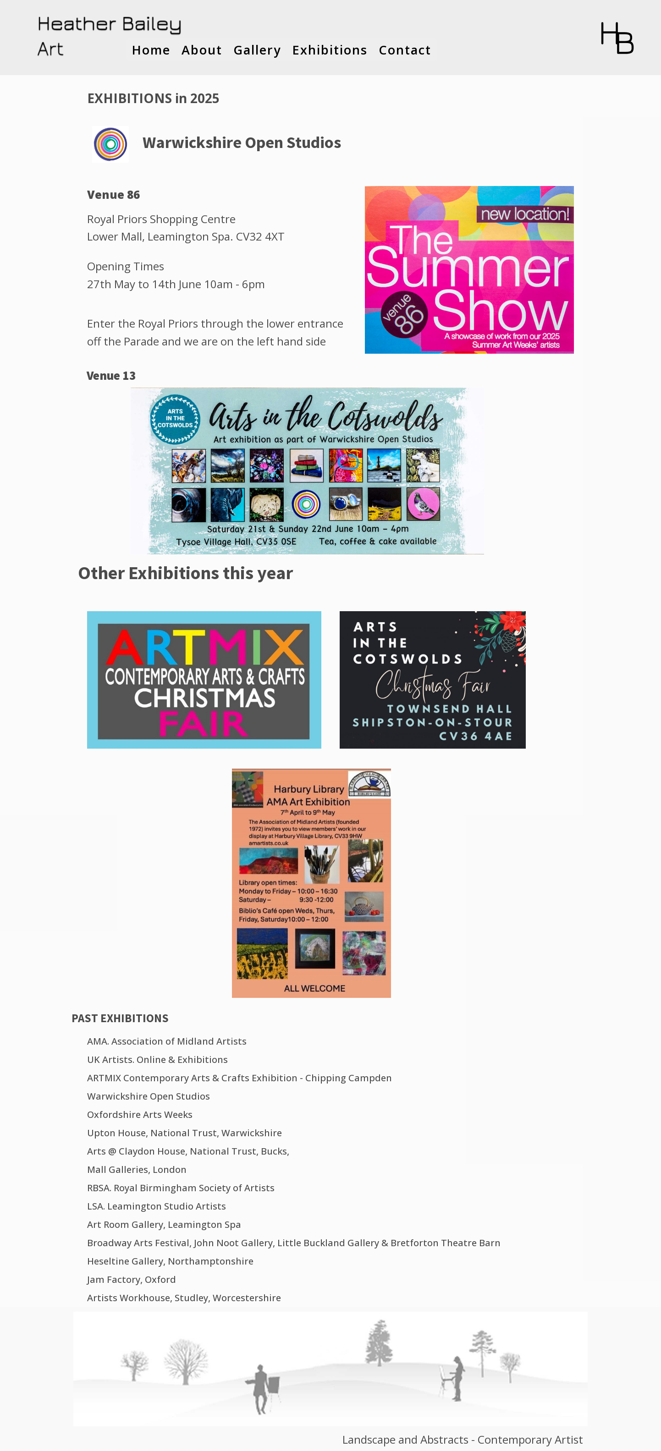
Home (151, 49)
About (202, 49)
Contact (405, 49)
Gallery (257, 49)
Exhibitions (330, 49)
